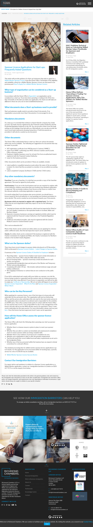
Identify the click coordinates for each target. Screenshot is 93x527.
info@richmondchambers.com (58, 491)
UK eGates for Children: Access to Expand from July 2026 (25, 9)
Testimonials (29, 489)
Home (9, 13)
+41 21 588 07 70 (55, 508)
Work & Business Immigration (34, 479)
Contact (27, 495)
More (58, 457)
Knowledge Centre (17, 13)
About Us (28, 482)
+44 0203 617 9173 (56, 489)
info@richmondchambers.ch (58, 509)
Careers (27, 485)
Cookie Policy (88, 522)
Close (47, 524)
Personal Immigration (31, 476)
